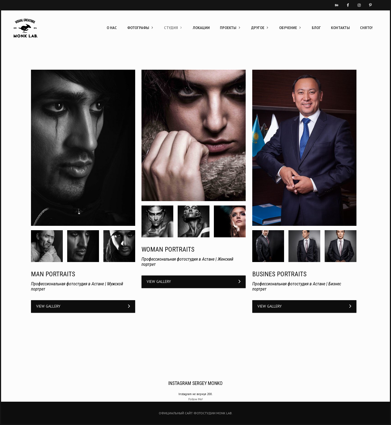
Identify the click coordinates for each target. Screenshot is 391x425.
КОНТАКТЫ (340, 28)
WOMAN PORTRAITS (167, 249)
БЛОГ (316, 28)
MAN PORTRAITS (53, 274)
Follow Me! (195, 399)
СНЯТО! (366, 28)
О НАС (112, 28)
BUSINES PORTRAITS (279, 274)
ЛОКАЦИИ (201, 28)
